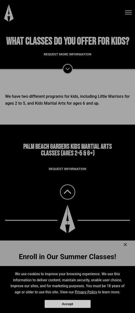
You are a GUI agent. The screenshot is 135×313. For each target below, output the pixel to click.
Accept (67, 304)
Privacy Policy (86, 292)
